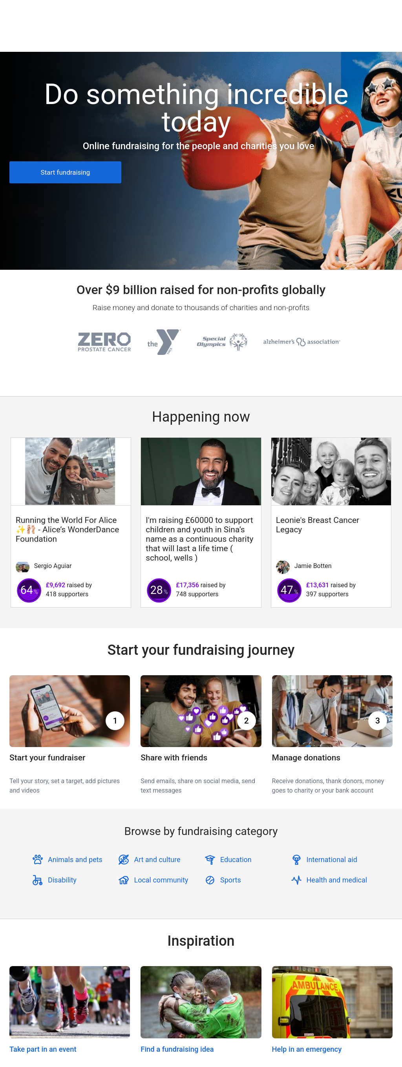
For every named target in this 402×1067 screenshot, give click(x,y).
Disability (62, 880)
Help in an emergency (307, 1049)
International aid (332, 859)
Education (236, 859)
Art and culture (157, 859)
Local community (161, 880)
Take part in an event (43, 1049)
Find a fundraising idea (177, 1049)
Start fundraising (65, 172)
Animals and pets (75, 859)
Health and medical (337, 880)
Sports (230, 880)
